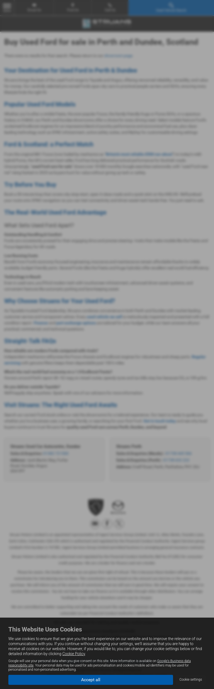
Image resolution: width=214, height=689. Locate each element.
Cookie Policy (73, 653)
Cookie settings (190, 679)
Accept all (90, 679)
